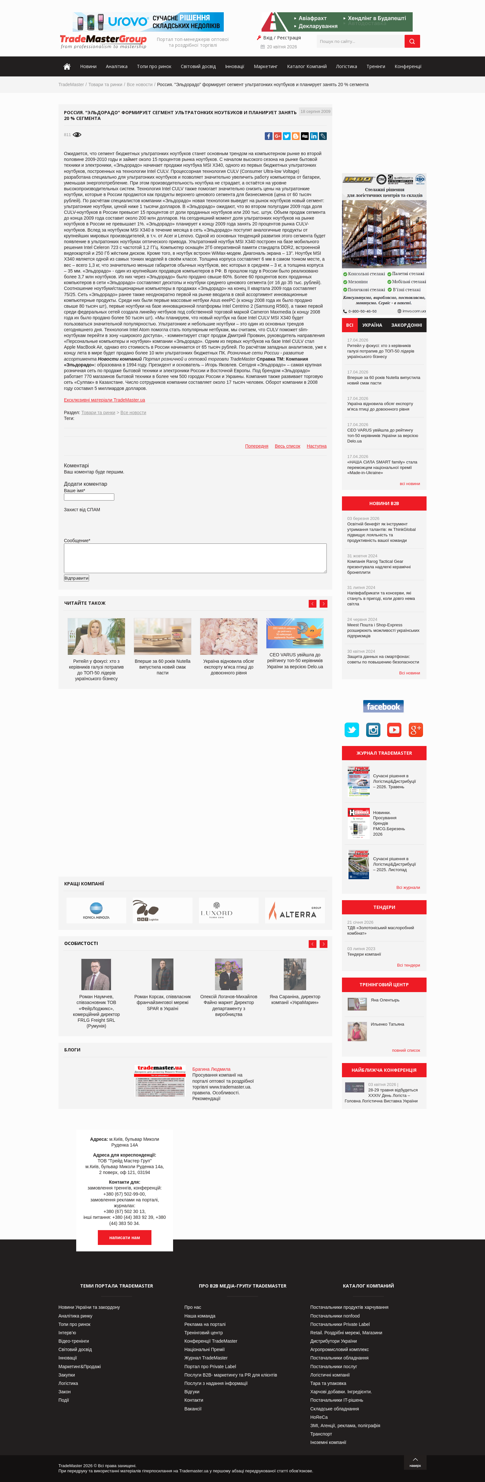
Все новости (140, 84)
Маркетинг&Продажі (79, 1366)
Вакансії (192, 1408)
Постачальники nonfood (335, 1315)
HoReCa (319, 1417)
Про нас (192, 1307)
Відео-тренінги (73, 1341)
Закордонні (406, 325)
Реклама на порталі (205, 1324)
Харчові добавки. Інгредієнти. (341, 1391)
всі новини (410, 483)
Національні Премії (204, 1349)
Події (63, 1400)
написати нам (124, 1237)
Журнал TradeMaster (206, 1357)
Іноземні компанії (328, 1442)
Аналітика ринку (75, 1315)
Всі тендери (408, 965)
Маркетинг (266, 66)
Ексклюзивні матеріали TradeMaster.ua (104, 400)
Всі (349, 325)
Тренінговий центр (203, 1332)
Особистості (81, 943)
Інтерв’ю (67, 1332)
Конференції (408, 66)
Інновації (234, 66)
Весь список (287, 446)
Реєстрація (289, 38)
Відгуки (192, 1391)
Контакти (193, 1400)
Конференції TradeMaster (210, 1341)
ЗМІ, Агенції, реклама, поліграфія (345, 1425)
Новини (88, 66)
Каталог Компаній (307, 66)
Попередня (256, 446)
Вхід (267, 38)
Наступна (317, 446)
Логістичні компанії (330, 1375)
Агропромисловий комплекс (339, 1349)
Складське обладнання (334, 1408)
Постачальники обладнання (339, 1357)
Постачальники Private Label (340, 1324)
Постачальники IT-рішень (336, 1400)
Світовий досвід (198, 66)
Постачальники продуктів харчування (349, 1307)
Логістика (346, 66)
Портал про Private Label (210, 1366)
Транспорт (321, 1434)
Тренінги (375, 66)
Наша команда (199, 1315)
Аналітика (117, 66)
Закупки (66, 1375)
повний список (406, 1050)
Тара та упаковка (328, 1383)
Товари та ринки (105, 84)
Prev (312, 604)
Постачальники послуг (333, 1366)
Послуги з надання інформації (216, 1383)
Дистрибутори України (333, 1341)
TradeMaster (71, 84)
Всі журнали (408, 887)
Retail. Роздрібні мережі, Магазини (346, 1332)
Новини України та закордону (89, 1307)
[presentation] (113, 588)
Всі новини (409, 673)
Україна (372, 325)
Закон (64, 1391)
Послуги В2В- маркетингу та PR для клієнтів (230, 1375)
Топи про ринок (154, 66)
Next (323, 604)
